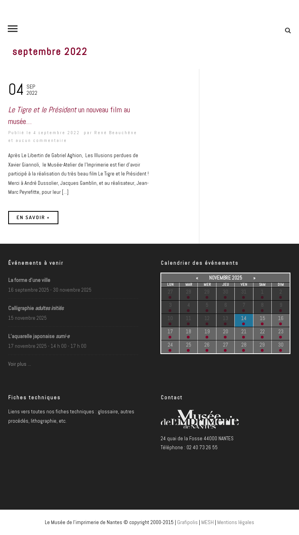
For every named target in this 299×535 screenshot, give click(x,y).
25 (188, 345)
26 (206, 345)
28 (188, 292)
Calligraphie (35, 308)
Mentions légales (235, 522)
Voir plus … (19, 364)
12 (206, 318)
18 (188, 331)
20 (225, 331)
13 (225, 318)
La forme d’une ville (29, 279)
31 (243, 292)
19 (207, 331)
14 (243, 318)
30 (225, 292)
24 (170, 345)
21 (243, 331)
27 (170, 292)
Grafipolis (187, 522)
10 (170, 318)
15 (262, 318)
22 (262, 331)
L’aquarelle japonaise (38, 336)
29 (206, 292)
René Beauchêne (115, 132)
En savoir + (33, 217)
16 (280, 318)
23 (280, 331)
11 (188, 318)
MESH (207, 522)
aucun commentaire (41, 140)
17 (170, 331)
